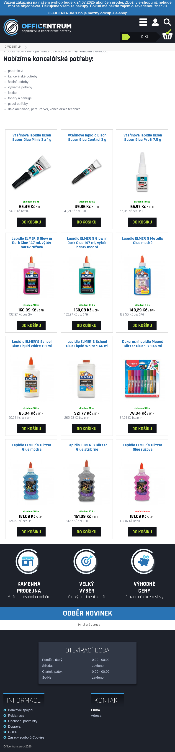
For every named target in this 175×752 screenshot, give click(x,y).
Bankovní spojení (20, 710)
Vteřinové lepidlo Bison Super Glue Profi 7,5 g (143, 137)
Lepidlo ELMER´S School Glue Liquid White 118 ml (32, 344)
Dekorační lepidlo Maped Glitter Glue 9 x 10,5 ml (142, 344)
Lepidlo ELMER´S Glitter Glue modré (31, 447)
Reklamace (16, 715)
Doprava (14, 726)
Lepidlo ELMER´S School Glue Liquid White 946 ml (87, 344)
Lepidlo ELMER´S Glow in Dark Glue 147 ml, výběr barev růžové (32, 242)
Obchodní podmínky (22, 721)
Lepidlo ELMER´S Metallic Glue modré (143, 240)
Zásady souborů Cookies (26, 737)
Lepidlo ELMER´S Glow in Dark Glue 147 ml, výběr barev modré (87, 242)
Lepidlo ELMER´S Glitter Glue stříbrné (87, 447)
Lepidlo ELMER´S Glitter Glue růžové (142, 447)
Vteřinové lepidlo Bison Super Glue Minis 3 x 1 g (31, 137)
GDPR (13, 732)
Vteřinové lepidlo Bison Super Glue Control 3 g (87, 137)
